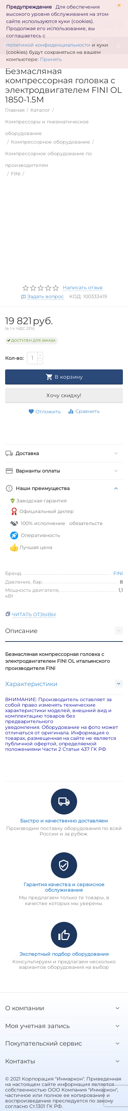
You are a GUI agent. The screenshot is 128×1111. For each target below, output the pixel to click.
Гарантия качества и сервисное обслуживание (64, 887)
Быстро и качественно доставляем (64, 821)
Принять (51, 59)
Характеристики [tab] (64, 684)
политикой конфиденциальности (48, 45)
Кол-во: (14, 358)
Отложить (44, 412)
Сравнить (84, 411)
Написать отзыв (83, 288)
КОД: (75, 296)
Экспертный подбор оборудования (64, 954)
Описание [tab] (64, 630)
